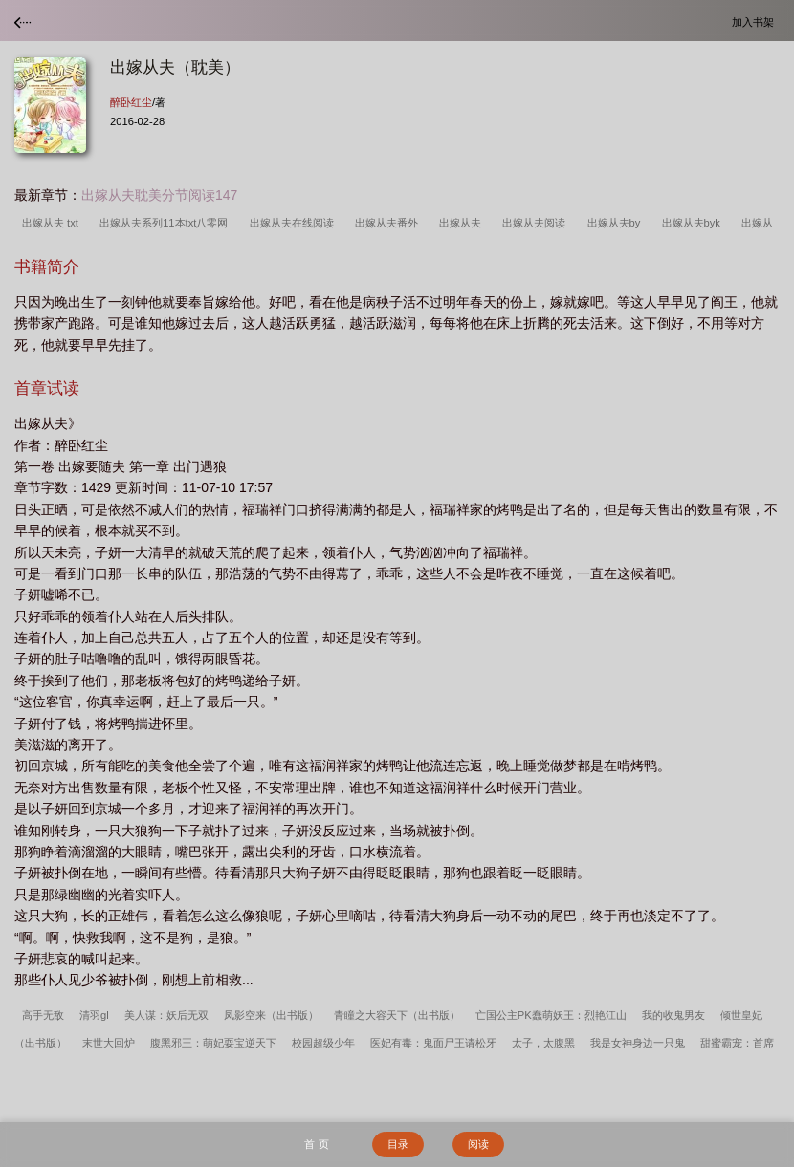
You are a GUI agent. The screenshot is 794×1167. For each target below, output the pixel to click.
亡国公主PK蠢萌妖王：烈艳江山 (551, 1015)
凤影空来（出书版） (271, 1015)
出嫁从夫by (617, 222)
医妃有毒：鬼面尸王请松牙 (433, 1042)
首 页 (316, 1144)
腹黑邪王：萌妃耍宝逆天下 (213, 1042)
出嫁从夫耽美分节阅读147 (159, 195)
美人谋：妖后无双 (166, 1015)
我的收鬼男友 (673, 1015)
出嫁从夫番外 (389, 222)
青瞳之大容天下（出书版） (397, 1015)
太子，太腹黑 (543, 1042)
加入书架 (756, 21)
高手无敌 (43, 1015)
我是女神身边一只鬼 (637, 1042)
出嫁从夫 (463, 222)
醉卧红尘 (131, 102)
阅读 (478, 1144)
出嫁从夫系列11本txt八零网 (166, 222)
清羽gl (94, 1015)
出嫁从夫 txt (53, 222)
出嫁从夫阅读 (536, 222)
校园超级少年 (323, 1042)
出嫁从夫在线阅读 (295, 222)
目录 (397, 1144)
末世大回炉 (108, 1042)
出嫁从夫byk (694, 222)
